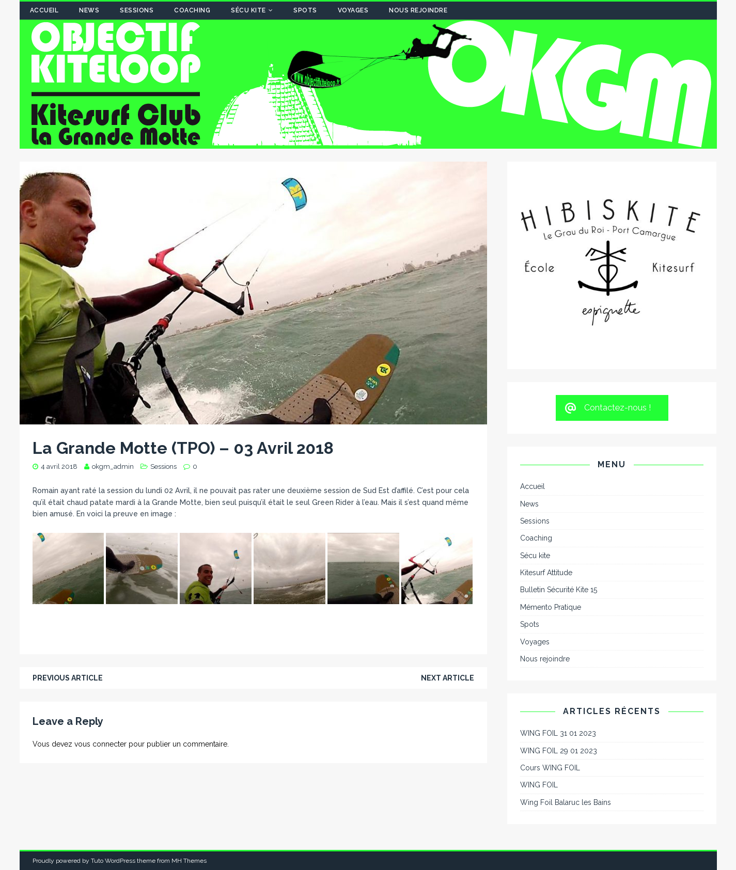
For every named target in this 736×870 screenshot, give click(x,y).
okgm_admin (113, 466)
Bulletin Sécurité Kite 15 (558, 590)
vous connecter (100, 744)
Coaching (192, 10)
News (89, 10)
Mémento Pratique (550, 607)
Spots (305, 10)
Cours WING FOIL (550, 768)
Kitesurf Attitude (546, 572)
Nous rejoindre (418, 10)
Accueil (44, 10)
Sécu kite (248, 10)
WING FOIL (539, 785)
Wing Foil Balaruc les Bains (565, 802)
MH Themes (189, 860)
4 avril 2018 (59, 466)
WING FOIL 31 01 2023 (558, 733)
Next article (447, 678)
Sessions (136, 10)
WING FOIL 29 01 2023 (558, 751)
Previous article (68, 678)
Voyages (353, 10)
